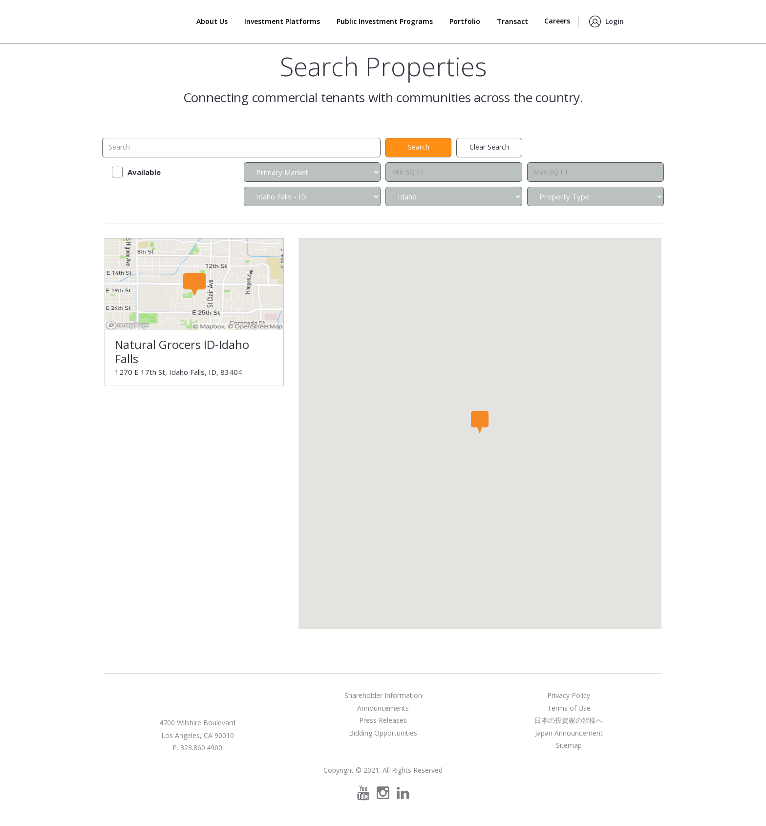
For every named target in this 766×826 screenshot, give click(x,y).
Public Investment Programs (385, 21)
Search (649, 19)
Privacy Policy (568, 695)
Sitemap (569, 745)
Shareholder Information (383, 695)
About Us (212, 21)
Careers (557, 20)
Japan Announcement (569, 733)
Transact (512, 21)
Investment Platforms (282, 21)
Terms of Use (569, 708)
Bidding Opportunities (383, 733)
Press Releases (383, 720)
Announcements (383, 708)
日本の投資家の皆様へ (568, 720)
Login (614, 21)
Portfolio (464, 21)
